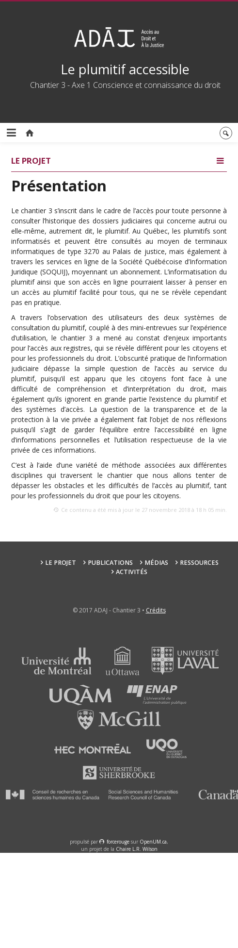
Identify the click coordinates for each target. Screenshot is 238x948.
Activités (131, 572)
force (118, 841)
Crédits (156, 610)
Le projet (60, 563)
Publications (110, 563)
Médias (156, 563)
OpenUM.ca (153, 841)
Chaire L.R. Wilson (137, 849)
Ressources (199, 563)
